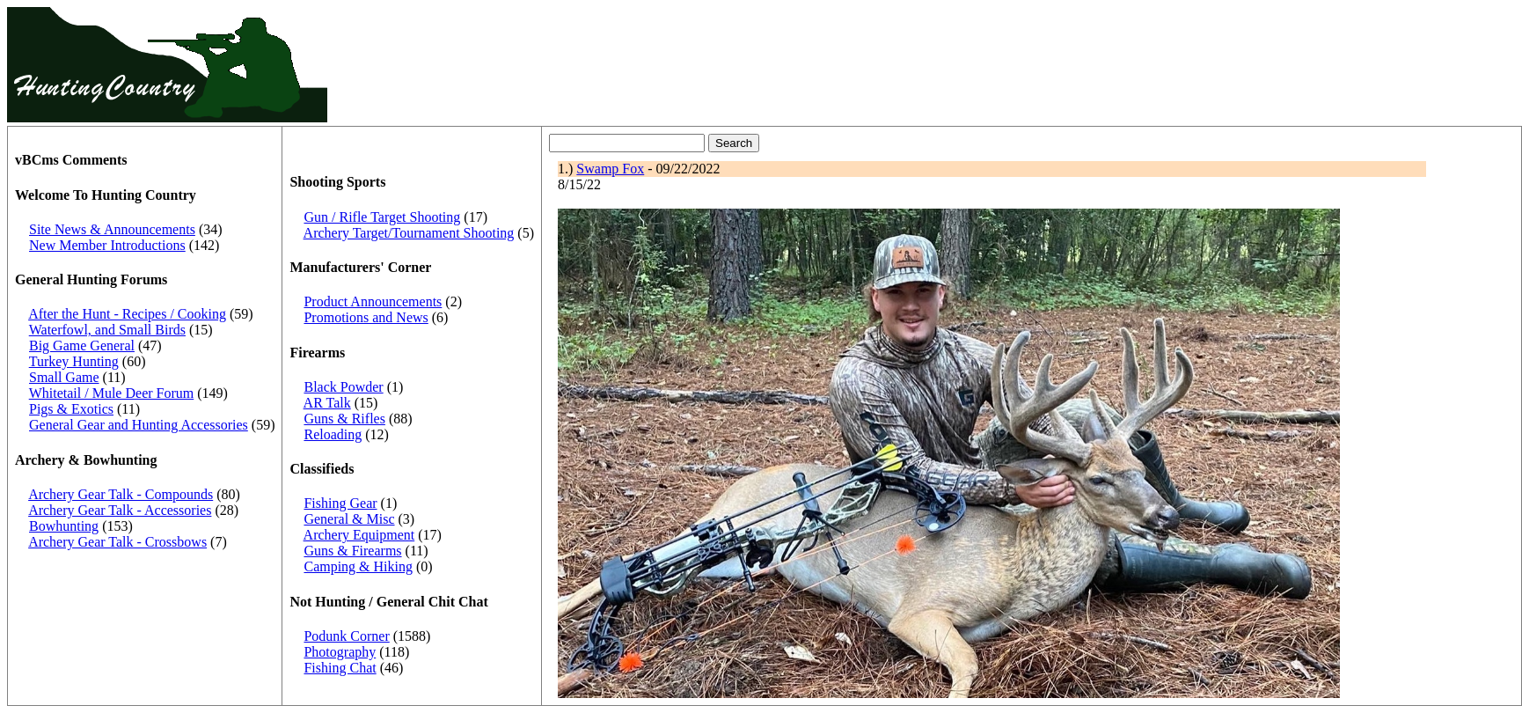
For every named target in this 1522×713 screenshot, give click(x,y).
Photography (340, 651)
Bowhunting (64, 525)
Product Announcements (373, 301)
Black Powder (343, 386)
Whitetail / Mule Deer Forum (111, 393)
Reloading (333, 434)
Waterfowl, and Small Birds (107, 329)
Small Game (64, 377)
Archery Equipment (359, 534)
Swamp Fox (610, 168)
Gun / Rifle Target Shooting (382, 216)
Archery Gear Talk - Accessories (119, 510)
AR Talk (327, 402)
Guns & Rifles (344, 418)
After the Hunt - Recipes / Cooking (127, 313)
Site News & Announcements (112, 229)
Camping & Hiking (358, 566)
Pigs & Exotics (71, 408)
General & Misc (349, 518)
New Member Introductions (107, 245)
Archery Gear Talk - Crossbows (117, 541)
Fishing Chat (340, 667)
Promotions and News (366, 317)
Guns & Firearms (352, 550)
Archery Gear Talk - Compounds (120, 494)
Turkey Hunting (74, 361)
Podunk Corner (346, 635)
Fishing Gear (340, 503)
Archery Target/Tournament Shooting (409, 232)
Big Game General (82, 345)
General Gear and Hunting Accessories (138, 424)
